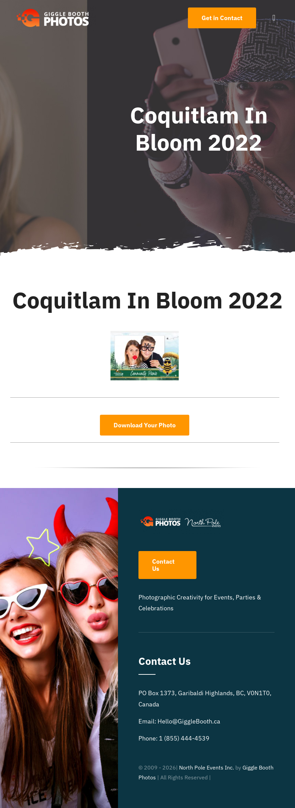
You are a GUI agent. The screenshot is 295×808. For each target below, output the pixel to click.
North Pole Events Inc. (206, 767)
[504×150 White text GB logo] (53, 8)
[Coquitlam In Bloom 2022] (144, 334)
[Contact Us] (222, 17)
